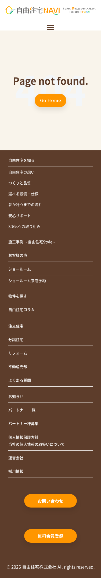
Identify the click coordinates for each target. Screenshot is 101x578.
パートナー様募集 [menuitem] (23, 423)
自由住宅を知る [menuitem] (21, 160)
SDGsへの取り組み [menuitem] (24, 226)
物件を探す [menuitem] (17, 296)
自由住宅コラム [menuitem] (21, 310)
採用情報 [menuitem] (15, 471)
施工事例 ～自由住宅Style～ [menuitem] (32, 242)
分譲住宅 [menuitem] (15, 340)
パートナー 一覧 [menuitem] (21, 410)
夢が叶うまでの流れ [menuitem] (25, 205)
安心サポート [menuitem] (19, 216)
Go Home (50, 100)
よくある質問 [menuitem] (19, 380)
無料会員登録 (50, 536)
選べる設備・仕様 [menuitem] (23, 194)
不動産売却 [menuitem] (17, 367)
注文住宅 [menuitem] (15, 326)
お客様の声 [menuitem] (17, 255)
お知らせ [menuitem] (15, 396)
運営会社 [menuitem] (15, 458)
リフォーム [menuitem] (17, 353)
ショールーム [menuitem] (19, 269)
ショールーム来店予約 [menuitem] (27, 281)
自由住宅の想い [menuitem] (21, 172)
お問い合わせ (50, 501)
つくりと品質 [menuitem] (19, 183)
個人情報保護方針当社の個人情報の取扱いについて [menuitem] (36, 440)
